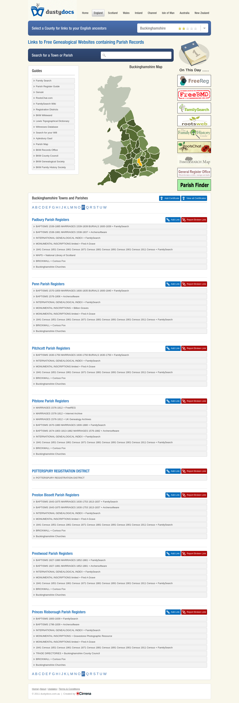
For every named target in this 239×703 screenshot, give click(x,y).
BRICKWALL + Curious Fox (51, 261)
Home (35, 689)
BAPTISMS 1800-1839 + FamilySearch (57, 618)
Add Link (175, 219)
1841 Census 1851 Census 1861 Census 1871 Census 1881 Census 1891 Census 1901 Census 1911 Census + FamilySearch (104, 249)
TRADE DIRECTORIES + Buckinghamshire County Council (68, 653)
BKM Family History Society (51, 167)
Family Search (43, 80)
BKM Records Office (47, 150)
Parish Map (42, 144)
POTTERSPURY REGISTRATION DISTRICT (60, 477)
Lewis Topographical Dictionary (52, 121)
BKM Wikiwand (44, 115)
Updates (52, 689)
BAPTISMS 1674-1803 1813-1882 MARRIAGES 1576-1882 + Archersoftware (77, 430)
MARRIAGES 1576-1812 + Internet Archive (59, 413)
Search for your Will (46, 132)
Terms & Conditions (69, 689)
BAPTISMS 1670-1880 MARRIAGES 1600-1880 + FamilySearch (70, 425)
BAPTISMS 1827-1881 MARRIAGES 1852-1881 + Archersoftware (71, 566)
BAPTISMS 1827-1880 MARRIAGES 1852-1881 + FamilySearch (70, 560)
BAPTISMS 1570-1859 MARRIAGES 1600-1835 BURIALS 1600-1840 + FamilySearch (82, 290)
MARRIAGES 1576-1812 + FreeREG (56, 407)
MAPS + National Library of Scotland (55, 255)
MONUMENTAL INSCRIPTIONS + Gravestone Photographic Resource (74, 636)
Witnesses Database (47, 126)
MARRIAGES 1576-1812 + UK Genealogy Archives (63, 419)
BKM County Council (47, 155)
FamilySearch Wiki (46, 103)
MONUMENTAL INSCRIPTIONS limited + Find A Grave (65, 243)
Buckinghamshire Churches (51, 266)
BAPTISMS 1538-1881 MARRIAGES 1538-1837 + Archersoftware (71, 232)
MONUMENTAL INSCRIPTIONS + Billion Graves (62, 308)
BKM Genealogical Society (50, 161)
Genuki (40, 92)
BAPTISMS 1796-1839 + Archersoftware (57, 624)
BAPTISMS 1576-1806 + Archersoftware (57, 296)
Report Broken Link (196, 219)
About (43, 689)
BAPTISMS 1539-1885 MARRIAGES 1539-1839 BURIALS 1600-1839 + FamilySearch (82, 226)
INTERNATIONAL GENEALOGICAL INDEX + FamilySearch (68, 238)
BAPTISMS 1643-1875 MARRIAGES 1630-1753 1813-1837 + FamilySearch (77, 501)
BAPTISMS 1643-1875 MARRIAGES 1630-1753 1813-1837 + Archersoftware (77, 507)
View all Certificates (196, 198)
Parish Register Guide (48, 86)
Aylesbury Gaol (44, 138)
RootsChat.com (44, 98)
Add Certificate (171, 198)
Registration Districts (47, 109)
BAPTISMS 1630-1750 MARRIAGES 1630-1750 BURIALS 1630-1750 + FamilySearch (82, 355)
